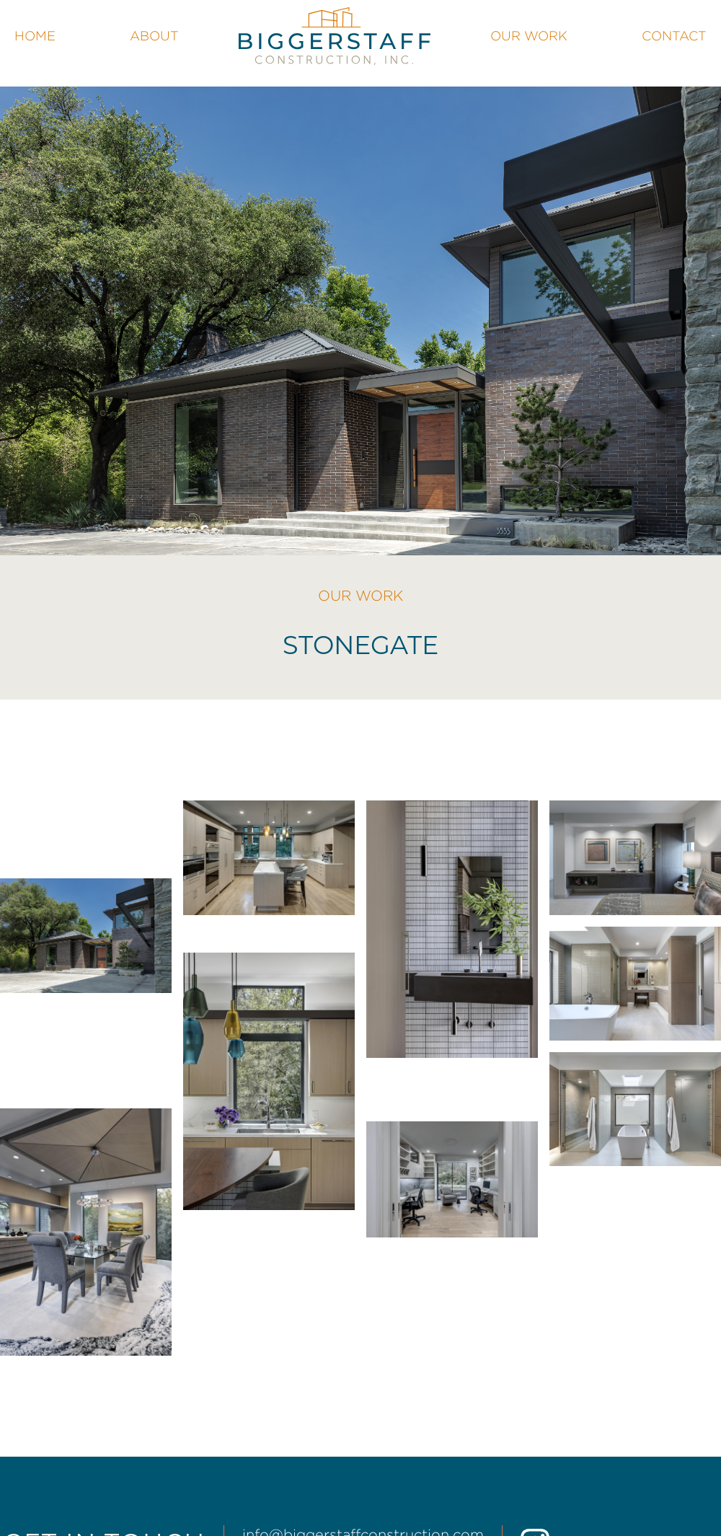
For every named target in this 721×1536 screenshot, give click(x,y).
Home (35, 36)
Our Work (528, 36)
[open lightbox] (86, 935)
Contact (674, 36)
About (154, 36)
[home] (334, 36)
